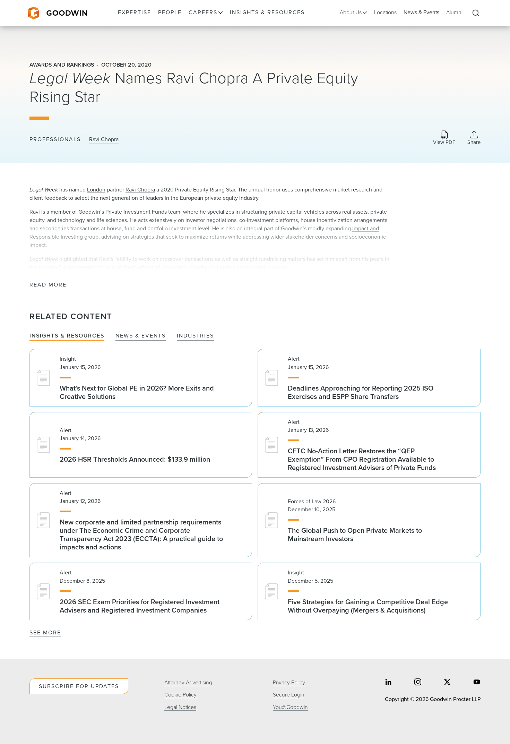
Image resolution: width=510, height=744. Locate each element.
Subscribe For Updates (79, 686)
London (96, 190)
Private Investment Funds (136, 212)
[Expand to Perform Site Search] (475, 13)
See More (45, 632)
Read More (48, 285)
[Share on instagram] (417, 683)
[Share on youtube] (476, 683)
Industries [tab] (195, 336)
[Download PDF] (444, 138)
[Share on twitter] (447, 683)
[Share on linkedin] (388, 683)
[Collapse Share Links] (474, 137)
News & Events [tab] (140, 336)
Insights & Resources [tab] (66, 336)
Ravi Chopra (104, 139)
